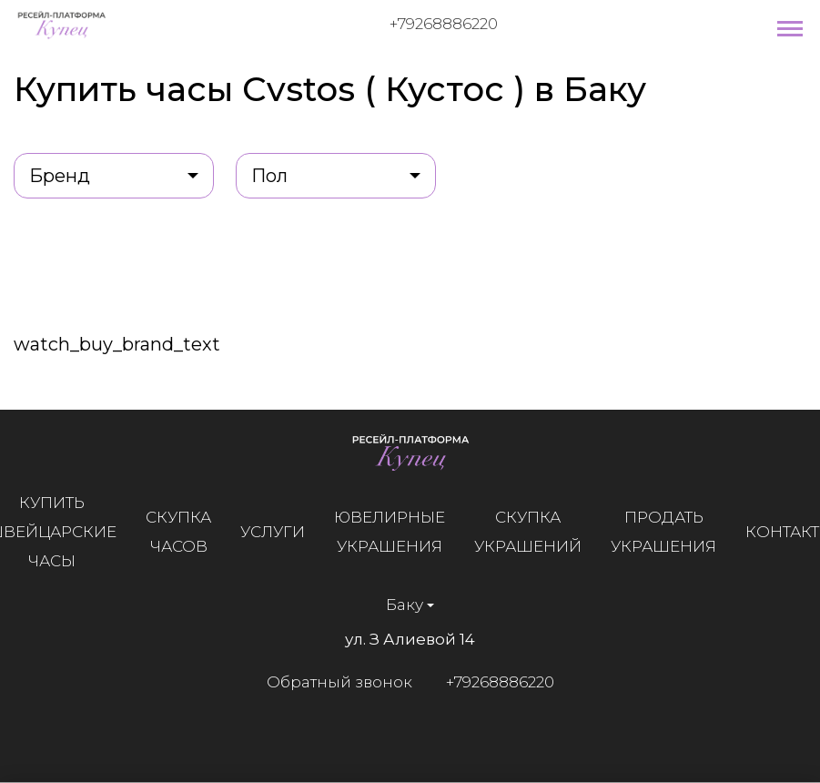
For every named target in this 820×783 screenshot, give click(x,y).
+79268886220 (444, 24)
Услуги (273, 532)
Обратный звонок (338, 682)
